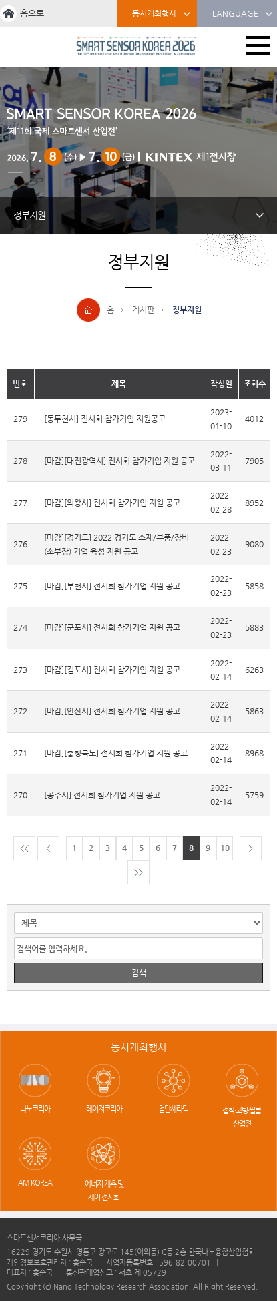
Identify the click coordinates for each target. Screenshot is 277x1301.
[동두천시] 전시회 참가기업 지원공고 (105, 418)
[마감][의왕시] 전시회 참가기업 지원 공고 (112, 502)
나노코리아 (35, 1109)
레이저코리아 (104, 1109)
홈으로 (32, 13)
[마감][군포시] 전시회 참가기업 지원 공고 (112, 627)
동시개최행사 (161, 14)
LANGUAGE (242, 14)
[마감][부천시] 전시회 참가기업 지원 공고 (112, 586)
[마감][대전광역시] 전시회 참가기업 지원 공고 (119, 460)
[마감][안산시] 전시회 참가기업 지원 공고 (112, 711)
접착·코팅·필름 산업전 (241, 1117)
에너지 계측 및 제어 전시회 (104, 1191)
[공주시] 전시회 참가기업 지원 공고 (102, 795)
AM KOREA (35, 1182)
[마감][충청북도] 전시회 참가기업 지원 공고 (116, 753)
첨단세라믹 (173, 1109)
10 (225, 847)
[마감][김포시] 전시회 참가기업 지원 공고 (112, 669)
